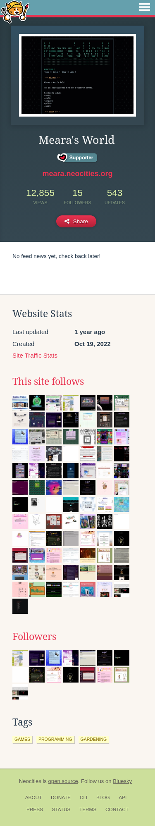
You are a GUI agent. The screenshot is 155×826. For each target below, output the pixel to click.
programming (55, 739)
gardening (94, 739)
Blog (103, 797)
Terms (87, 809)
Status (61, 809)
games (22, 739)
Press (34, 809)
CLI (83, 797)
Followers (34, 636)
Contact (117, 809)
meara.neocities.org (77, 173)
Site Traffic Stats (34, 355)
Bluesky (122, 781)
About (33, 797)
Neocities (30, 781)
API (122, 797)
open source (63, 781)
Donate (61, 797)
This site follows (48, 381)
